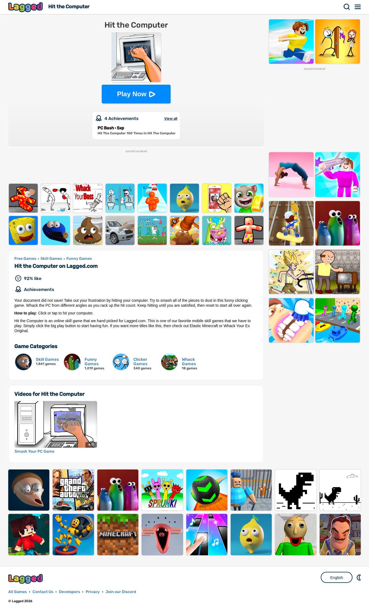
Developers (69, 591)
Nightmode (359, 577)
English (336, 577)
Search (346, 7)
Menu (357, 7)
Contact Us (43, 591)
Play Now (132, 94)
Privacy (93, 591)
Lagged (26, 7)
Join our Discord (121, 591)
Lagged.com (26, 579)
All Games (17, 591)
